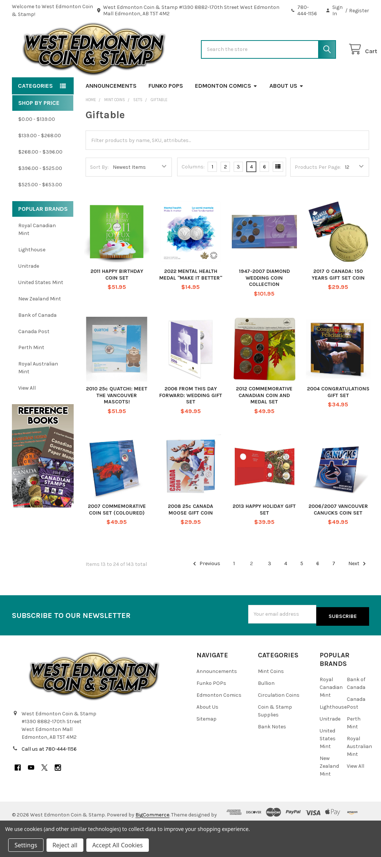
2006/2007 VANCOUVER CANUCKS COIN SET (338, 533)
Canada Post (33, 355)
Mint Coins (271, 692)
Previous (205, 587)
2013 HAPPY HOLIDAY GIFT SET (264, 533)
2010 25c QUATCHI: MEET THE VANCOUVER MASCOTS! (116, 419)
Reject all (64, 845)
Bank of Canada (37, 339)
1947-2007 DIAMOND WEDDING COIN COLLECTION (264, 301)
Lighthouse (31, 273)
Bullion (266, 704)
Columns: (193, 190)
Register (359, 10)
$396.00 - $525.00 (40, 192)
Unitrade (28, 290)
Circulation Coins (279, 716)
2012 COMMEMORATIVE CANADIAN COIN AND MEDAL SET (264, 419)
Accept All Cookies (117, 845)
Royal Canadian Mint (37, 253)
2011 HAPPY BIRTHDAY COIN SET (116, 298)
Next (358, 587)
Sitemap (206, 740)
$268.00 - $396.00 (40, 176)
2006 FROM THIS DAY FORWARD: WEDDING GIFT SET (190, 419)
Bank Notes (272, 748)
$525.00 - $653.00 (40, 208)
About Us (286, 109)
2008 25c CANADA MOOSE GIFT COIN (190, 533)
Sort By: (99, 191)
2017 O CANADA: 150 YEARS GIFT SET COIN (338, 298)
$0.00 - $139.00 (36, 143)
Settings (26, 845)
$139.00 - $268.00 (39, 159)
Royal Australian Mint (38, 391)
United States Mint (40, 306)
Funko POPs (165, 109)
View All (27, 412)
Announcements (111, 109)
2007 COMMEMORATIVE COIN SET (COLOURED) (117, 533)
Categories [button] (35, 109)
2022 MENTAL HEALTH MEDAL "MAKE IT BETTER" (190, 298)
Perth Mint (31, 371)
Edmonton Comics (226, 109)
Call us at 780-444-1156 (49, 770)
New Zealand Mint (39, 322)
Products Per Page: (318, 191)
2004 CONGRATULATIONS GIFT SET (338, 415)
